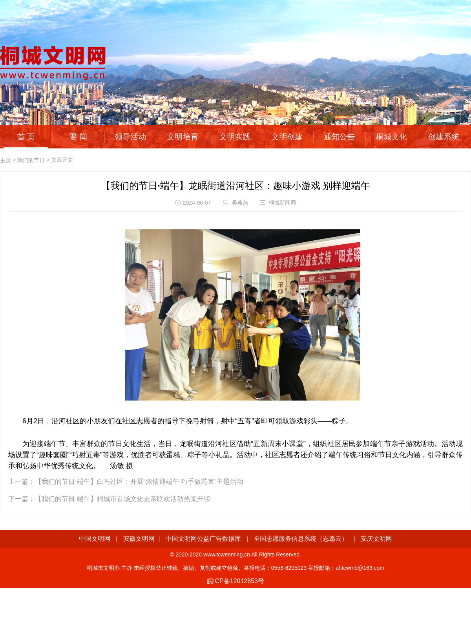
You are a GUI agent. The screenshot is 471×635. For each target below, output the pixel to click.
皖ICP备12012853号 (235, 581)
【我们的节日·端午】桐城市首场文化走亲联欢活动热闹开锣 (122, 499)
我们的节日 (31, 160)
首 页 (26, 136)
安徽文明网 (139, 538)
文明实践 (235, 136)
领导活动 (130, 136)
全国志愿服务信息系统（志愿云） (301, 538)
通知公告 (339, 136)
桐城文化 (391, 136)
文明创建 (287, 136)
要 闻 (78, 136)
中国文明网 (94, 538)
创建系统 (444, 136)
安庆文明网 (376, 538)
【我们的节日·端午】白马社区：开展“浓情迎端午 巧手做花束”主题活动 (139, 481)
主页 (5, 160)
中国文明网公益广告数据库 (203, 538)
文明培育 (183, 136)
